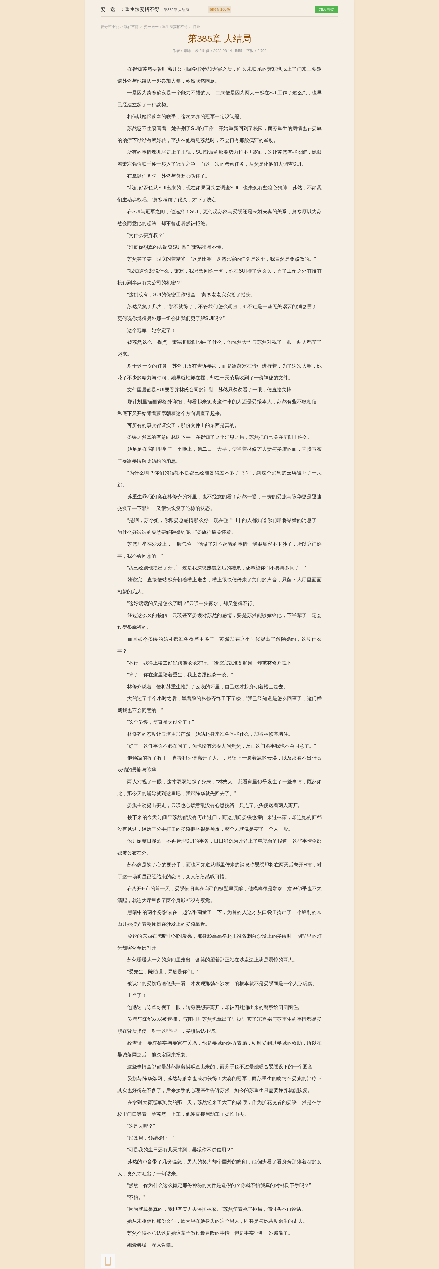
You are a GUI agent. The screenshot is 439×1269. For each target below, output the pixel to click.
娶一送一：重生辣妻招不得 (166, 27)
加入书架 (326, 9)
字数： (251, 51)
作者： (178, 51)
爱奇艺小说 (110, 27)
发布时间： (204, 51)
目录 (196, 27)
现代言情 (131, 27)
